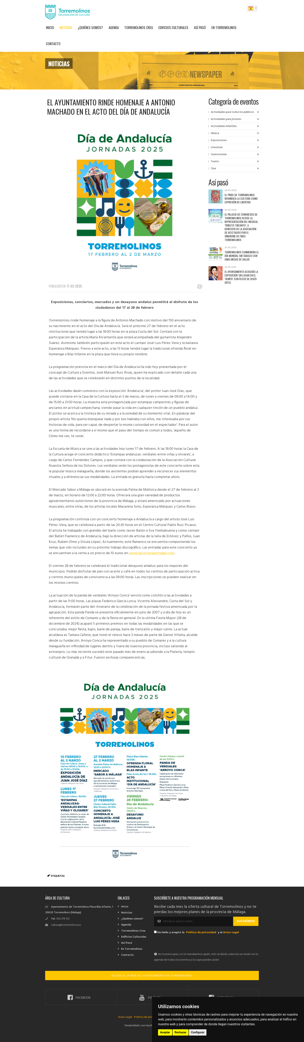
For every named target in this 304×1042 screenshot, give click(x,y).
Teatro (215, 161)
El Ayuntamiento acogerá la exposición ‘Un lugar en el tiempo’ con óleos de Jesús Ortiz (241, 277)
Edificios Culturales (173, 27)
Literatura (217, 147)
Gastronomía (219, 154)
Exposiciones (219, 140)
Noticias (66, 27)
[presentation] (184, 944)
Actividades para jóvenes (226, 119)
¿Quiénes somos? (90, 27)
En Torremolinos (223, 27)
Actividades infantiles (224, 126)
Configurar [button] (197, 1032)
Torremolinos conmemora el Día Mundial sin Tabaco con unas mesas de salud (242, 255)
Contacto (53, 43)
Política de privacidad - (148, 1017)
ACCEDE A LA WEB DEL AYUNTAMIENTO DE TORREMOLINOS (152, 975)
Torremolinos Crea (138, 27)
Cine (213, 168)
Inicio (50, 27)
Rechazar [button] (180, 1032)
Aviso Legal (231, 932)
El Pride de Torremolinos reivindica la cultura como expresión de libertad (241, 198)
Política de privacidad (201, 932)
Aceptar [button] (165, 1032)
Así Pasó (200, 27)
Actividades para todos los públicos (232, 112)
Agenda (114, 27)
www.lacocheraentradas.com (151, 553)
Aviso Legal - (126, 1017)
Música (215, 133)
